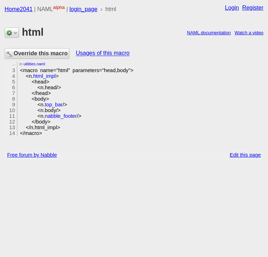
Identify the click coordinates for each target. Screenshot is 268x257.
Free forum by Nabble (32, 155)
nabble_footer (61, 116)
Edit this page (245, 155)
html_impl (44, 76)
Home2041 (19, 9)
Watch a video (249, 32)
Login (232, 8)
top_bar (54, 104)
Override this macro (37, 53)
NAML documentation (209, 32)
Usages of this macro (102, 53)
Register (253, 8)
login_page (83, 9)
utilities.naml (34, 64)
